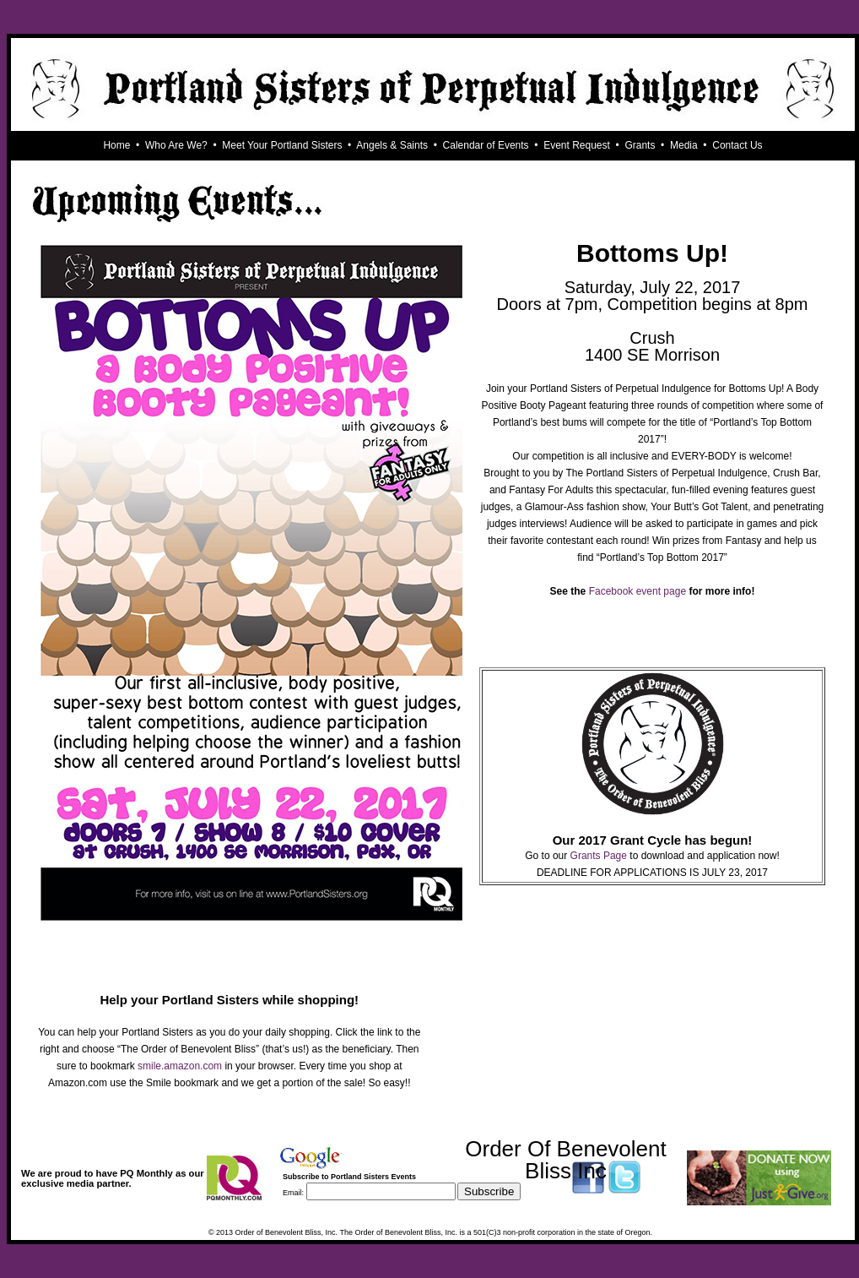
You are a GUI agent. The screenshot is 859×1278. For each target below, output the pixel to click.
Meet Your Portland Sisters (282, 145)
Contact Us (737, 145)
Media (684, 145)
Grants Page (598, 856)
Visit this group (496, 1206)
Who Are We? (176, 145)
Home (116, 145)
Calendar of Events (486, 145)
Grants (639, 145)
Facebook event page (637, 591)
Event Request (576, 145)
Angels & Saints (392, 145)
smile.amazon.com (180, 1066)
